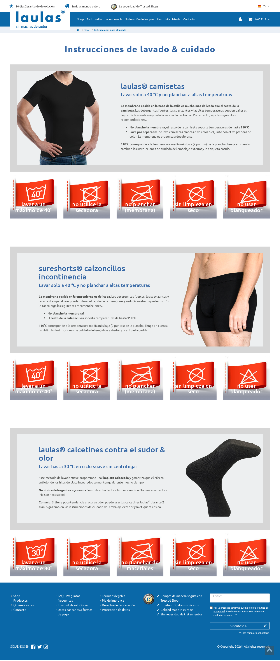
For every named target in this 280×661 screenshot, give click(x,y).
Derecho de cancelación (117, 605)
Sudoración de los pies (139, 19)
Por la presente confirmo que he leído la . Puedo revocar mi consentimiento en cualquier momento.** (241, 611)
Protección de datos (114, 609)
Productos (19, 600)
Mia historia (172, 19)
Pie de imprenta (111, 600)
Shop (80, 19)
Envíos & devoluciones (71, 605)
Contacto (189, 19)
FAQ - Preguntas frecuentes (67, 598)
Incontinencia (113, 19)
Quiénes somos (22, 605)
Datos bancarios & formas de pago (73, 612)
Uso (159, 19)
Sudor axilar (94, 19)
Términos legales (112, 595)
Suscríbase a (248, 626)
